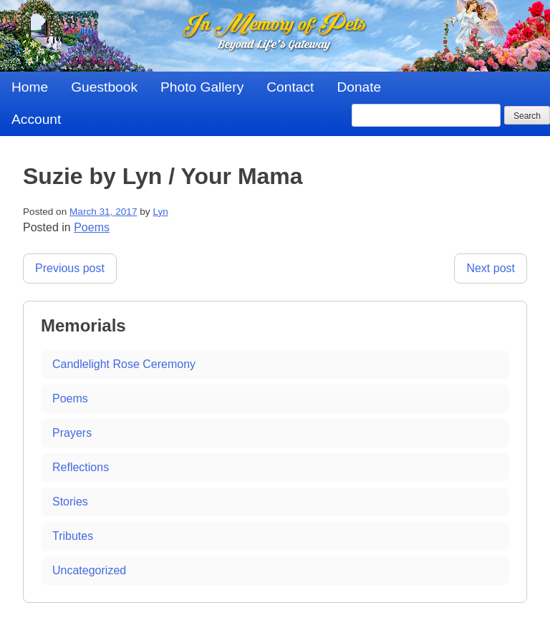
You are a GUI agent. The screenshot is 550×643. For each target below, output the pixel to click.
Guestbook (104, 87)
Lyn (160, 211)
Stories (70, 501)
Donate (359, 87)
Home (29, 87)
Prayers (72, 433)
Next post (490, 268)
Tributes (72, 536)
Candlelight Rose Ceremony (124, 364)
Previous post (70, 268)
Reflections (80, 467)
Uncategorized (89, 570)
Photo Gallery (201, 87)
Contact (290, 87)
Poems (92, 227)
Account (36, 119)
